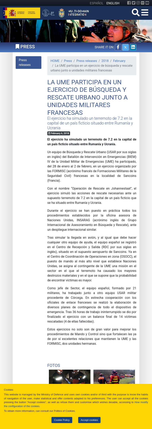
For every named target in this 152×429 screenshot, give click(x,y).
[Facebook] (129, 3)
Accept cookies (89, 420)
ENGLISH (112, 3)
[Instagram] (138, 3)
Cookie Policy (61, 420)
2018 (105, 61)
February (119, 61)
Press (68, 61)
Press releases (86, 61)
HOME (54, 61)
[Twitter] (133, 3)
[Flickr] (142, 3)
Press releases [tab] (25, 62)
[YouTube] (147, 3)
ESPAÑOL (97, 3)
